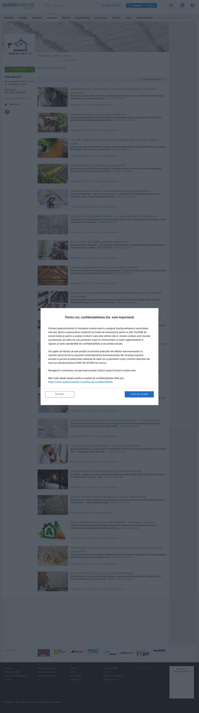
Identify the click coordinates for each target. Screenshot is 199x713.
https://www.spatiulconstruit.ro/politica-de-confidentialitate (80, 382)
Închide (59, 394)
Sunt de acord (139, 394)
